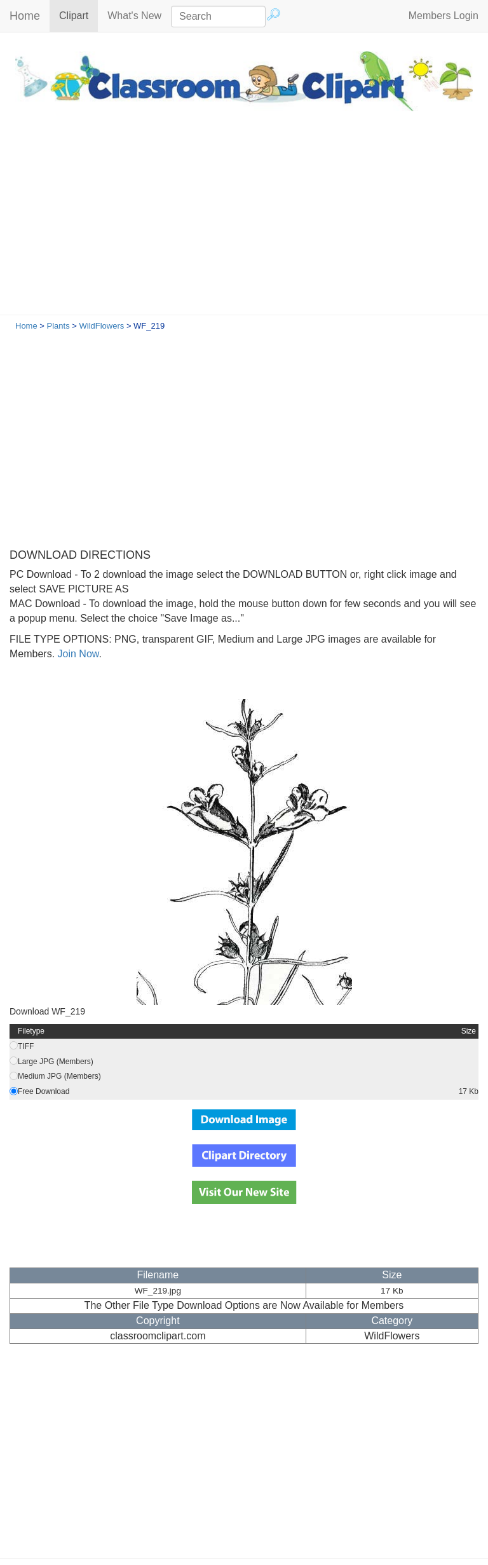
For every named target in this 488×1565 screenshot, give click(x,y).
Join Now (76, 653)
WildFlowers (101, 326)
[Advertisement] (244, 219)
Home (25, 16)
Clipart (78, 15)
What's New (134, 15)
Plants (58, 326)
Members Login (443, 15)
